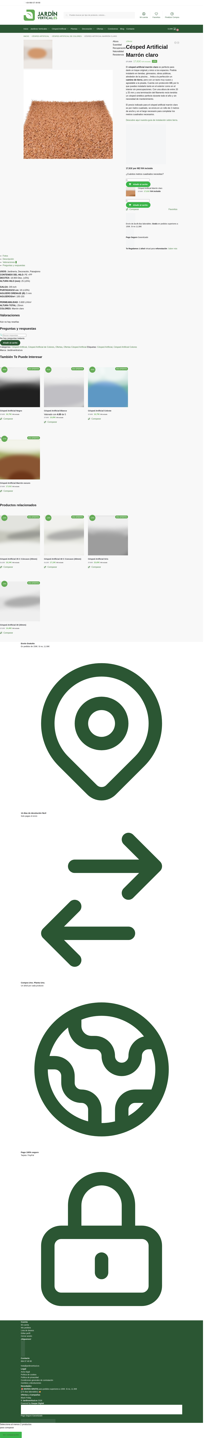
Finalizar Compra (172, 15)
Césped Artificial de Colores (67, 36)
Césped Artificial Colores (125, 347)
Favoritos (156, 15)
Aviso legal (25, 1372)
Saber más (172, 249)
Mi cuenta (144, 15)
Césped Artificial (40, 36)
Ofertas (58, 347)
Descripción (8, 259)
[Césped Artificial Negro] (175, 42)
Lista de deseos (27, 1330)
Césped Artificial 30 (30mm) (13, 625)
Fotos (5, 256)
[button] (174, 29)
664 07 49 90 (26, 1361)
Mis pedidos (26, 1328)
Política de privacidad (30, 1377)
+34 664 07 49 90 (33, 3)
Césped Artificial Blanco (55, 411)
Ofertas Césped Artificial (75, 347)
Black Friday (26, 1398)
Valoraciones (10, 262)
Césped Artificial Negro (11, 411)
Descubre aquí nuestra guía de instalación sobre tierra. (152, 120)
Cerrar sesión (26, 1336)
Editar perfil (25, 1333)
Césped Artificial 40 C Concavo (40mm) (62, 559)
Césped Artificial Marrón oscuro (15, 483)
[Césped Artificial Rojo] (178, 42)
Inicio (26, 36)
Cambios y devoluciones (31, 1383)
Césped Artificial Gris (98, 559)
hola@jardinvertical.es (30, 1366)
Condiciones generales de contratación (37, 1380)
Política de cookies (29, 1375)
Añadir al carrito (140, 184)
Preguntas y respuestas (14, 265)
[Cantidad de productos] (138, 180)
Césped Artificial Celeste (99, 411)
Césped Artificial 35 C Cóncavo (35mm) (18, 559)
